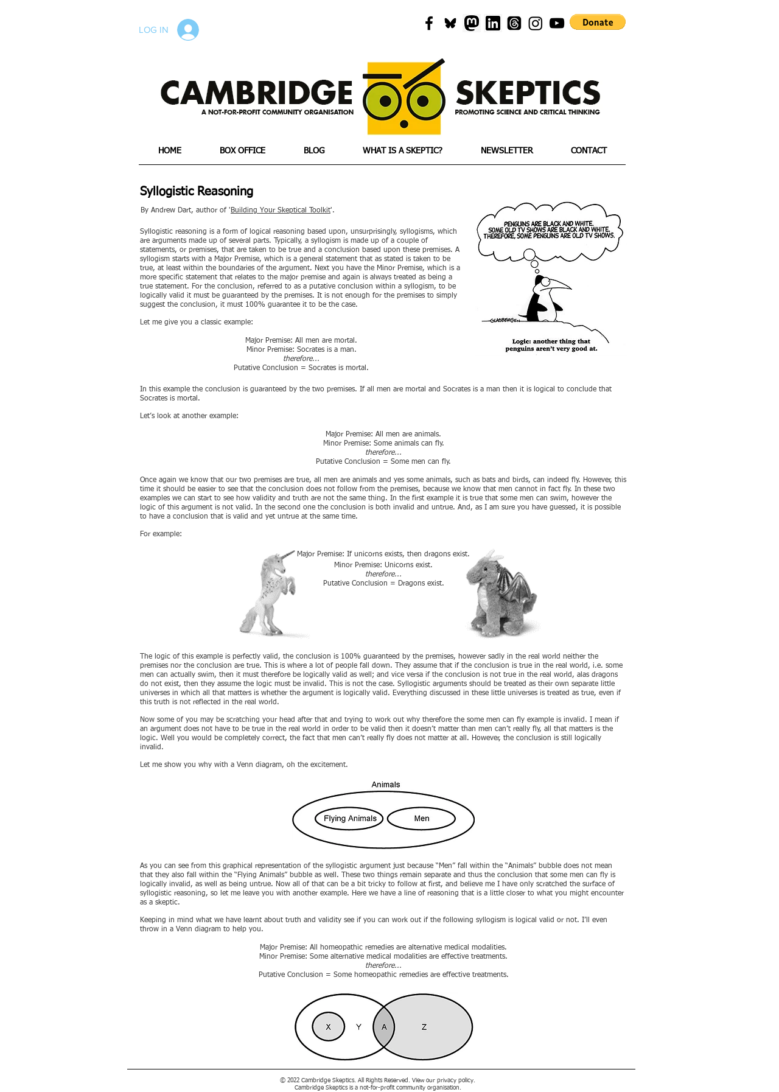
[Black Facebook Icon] (429, 23)
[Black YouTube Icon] (557, 23)
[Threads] (514, 23)
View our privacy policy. (443, 1080)
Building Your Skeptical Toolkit (280, 210)
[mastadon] (472, 23)
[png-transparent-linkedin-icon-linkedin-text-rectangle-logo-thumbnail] (493, 23)
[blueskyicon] (450, 23)
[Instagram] (535, 23)
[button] (598, 22)
